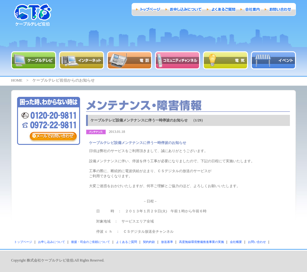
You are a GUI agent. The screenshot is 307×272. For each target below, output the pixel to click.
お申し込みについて (51, 242)
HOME (16, 80)
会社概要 (236, 242)
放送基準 (167, 242)
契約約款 (149, 242)
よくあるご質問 (126, 242)
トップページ (23, 242)
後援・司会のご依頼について (90, 242)
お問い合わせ (257, 242)
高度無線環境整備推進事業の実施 (201, 242)
